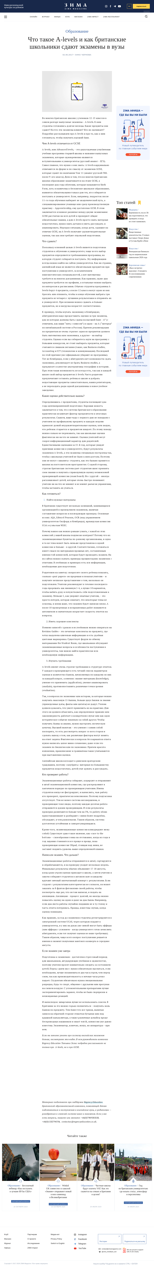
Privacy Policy (56, 1239)
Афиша (57, 17)
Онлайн (33, 17)
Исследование (33, 1243)
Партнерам (32, 1234)
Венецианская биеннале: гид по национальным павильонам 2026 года (139, 254)
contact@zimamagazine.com (110, 1249)
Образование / (15, 1185)
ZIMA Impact (93, 17)
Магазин (78, 17)
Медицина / (134, 210)
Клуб (67, 17)
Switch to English (58, 1243)
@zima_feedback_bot (108, 1252)
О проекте (31, 1239)
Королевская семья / (137, 265)
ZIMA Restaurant (111, 17)
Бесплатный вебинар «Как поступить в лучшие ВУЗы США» (21, 1188)
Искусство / (134, 229)
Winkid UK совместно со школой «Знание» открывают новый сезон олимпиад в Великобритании (58, 1191)
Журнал (45, 17)
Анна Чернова (83, 55)
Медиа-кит (55, 1234)
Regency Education (93, 1102)
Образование (77, 31)
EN (129, 6)
